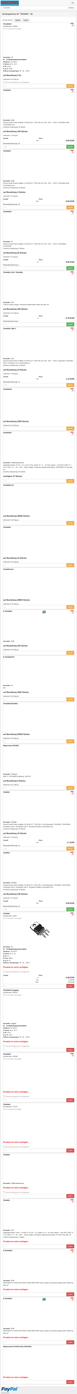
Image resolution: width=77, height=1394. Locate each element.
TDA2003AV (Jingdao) (11, 990)
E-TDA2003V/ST (9, 657)
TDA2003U (7, 527)
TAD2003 (6, 792)
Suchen (71, 8)
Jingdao (13, 1023)
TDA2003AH (7, 389)
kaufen (70, 86)
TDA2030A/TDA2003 (10, 703)
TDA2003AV (7, 24)
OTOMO (14, 822)
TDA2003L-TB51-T (9, 328)
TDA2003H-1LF (8, 485)
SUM (12, 120)
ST (12, 57)
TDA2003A (7, 90)
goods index (5, 1393)
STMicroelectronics (17, 463)
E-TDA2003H (7, 1250)
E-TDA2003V (7, 611)
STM (12, 641)
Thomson (14, 774)
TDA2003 (6, 913)
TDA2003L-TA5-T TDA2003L (13, 272)
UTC (12, 302)
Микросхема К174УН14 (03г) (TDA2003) (17, 1346)
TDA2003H (7, 1054)
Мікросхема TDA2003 (11, 745)
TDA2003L (7, 1104)
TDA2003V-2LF (8, 569)
